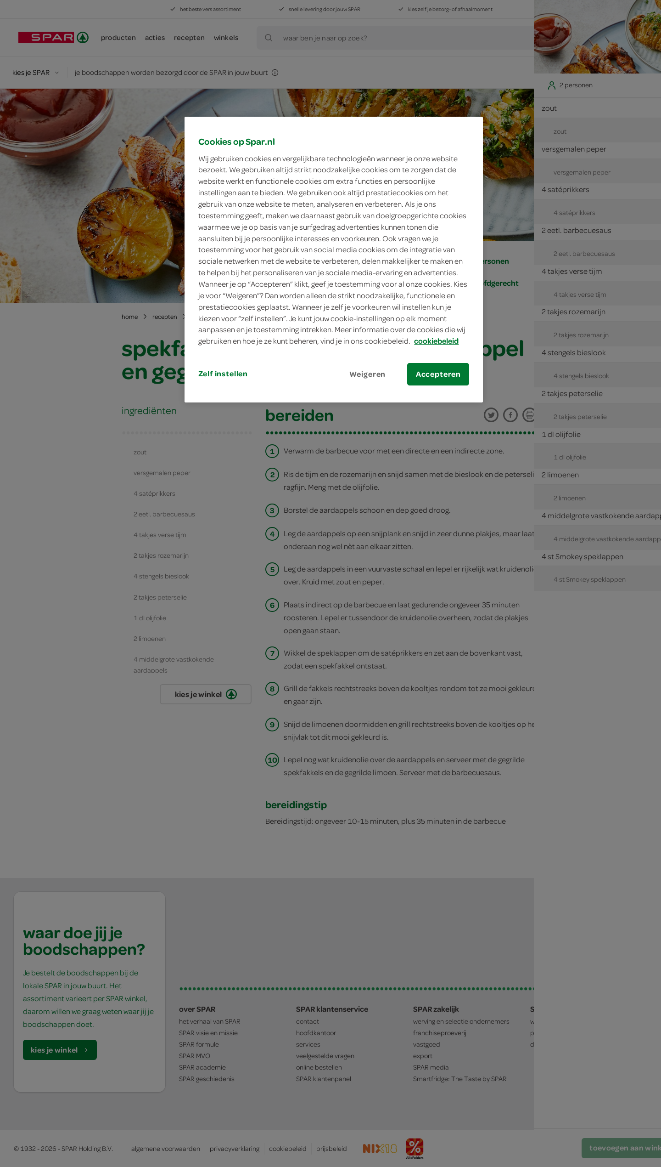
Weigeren (367, 374)
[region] (334, 259)
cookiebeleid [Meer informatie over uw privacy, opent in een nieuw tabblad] (436, 341)
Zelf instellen (223, 373)
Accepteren (438, 374)
